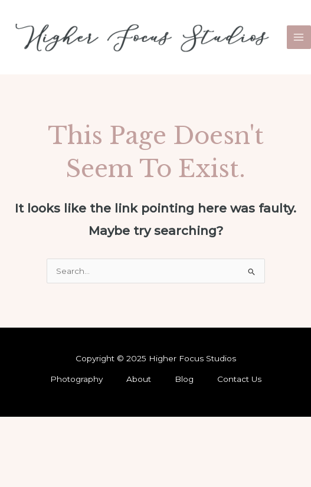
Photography (76, 379)
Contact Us (239, 379)
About (138, 379)
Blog (184, 379)
